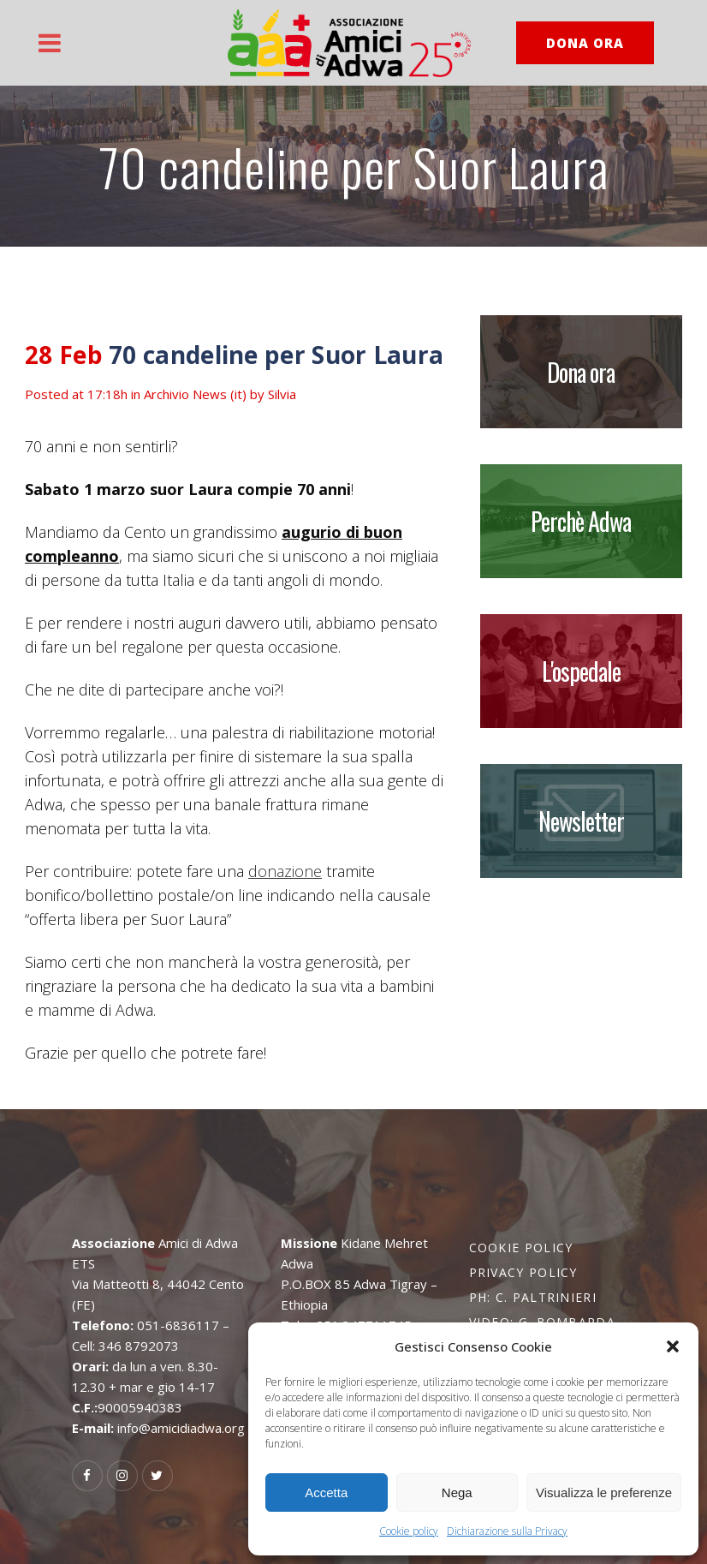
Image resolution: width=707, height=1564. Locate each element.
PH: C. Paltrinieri (533, 1297)
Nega (457, 1492)
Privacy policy (523, 1272)
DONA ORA (585, 42)
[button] (672, 1346)
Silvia (282, 394)
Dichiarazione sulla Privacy (507, 1531)
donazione (285, 871)
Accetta (326, 1492)
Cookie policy (408, 1531)
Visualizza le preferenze (604, 1492)
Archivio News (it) (195, 394)
